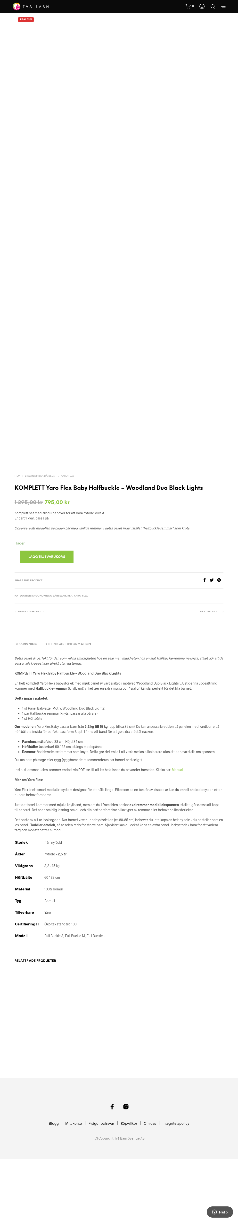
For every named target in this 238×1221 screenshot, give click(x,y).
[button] (190, 6)
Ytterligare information (68, 688)
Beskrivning (26, 688)
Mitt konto (73, 1185)
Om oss (150, 1185)
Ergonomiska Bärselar (40, 520)
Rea (70, 640)
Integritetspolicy (176, 1185)
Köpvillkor (129, 1185)
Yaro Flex (67, 520)
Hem (17, 520)
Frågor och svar (101, 1185)
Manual (177, 814)
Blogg (54, 1185)
